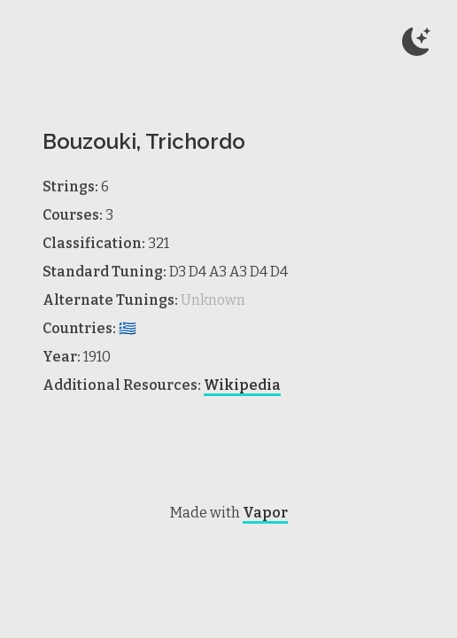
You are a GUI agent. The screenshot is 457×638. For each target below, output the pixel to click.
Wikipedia (242, 385)
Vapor (265, 512)
